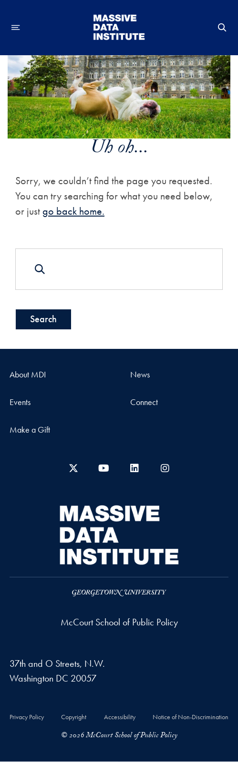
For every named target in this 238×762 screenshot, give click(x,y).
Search (43, 319)
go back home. (73, 211)
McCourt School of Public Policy (119, 622)
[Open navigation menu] (15, 27)
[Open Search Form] (222, 27)
